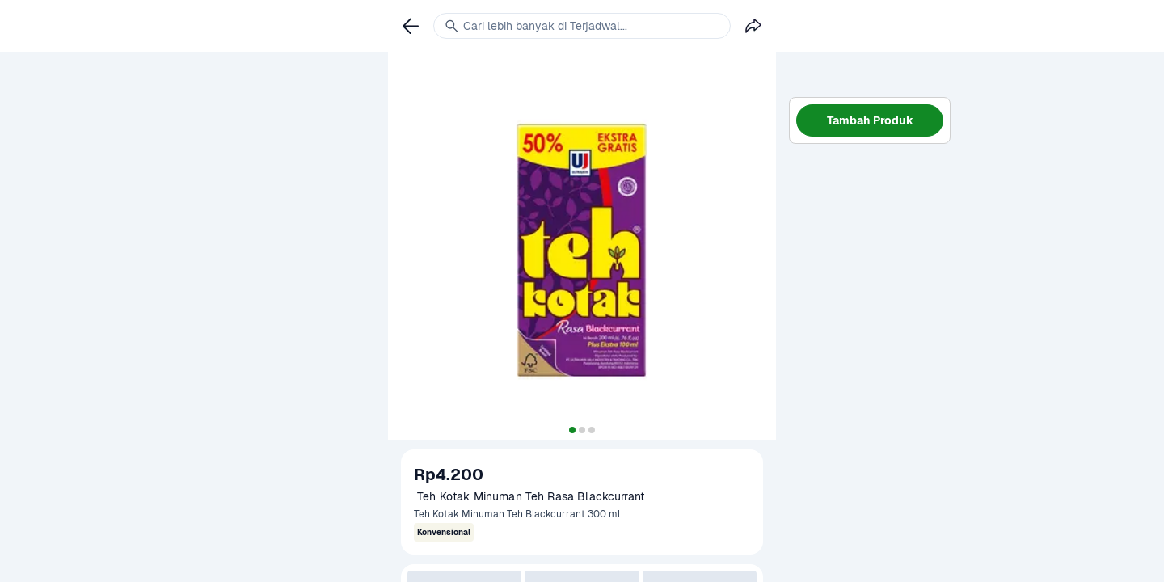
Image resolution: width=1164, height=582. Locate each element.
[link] (410, 26)
